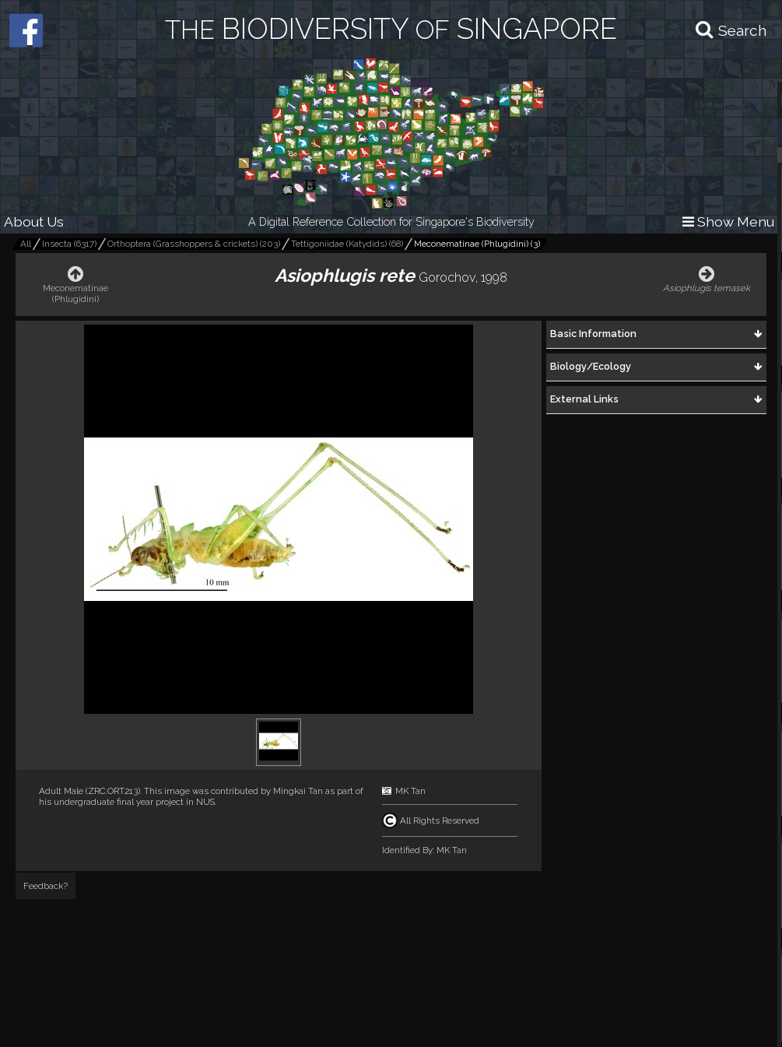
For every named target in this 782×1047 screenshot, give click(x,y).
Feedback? (45, 885)
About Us (34, 221)
